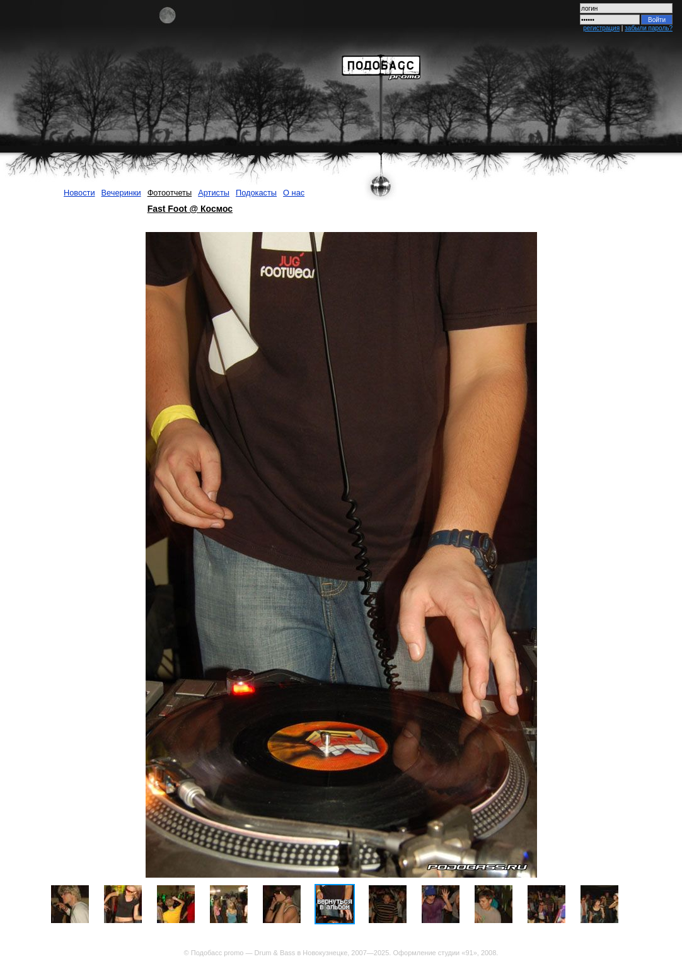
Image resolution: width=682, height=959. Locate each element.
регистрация (601, 28)
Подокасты (256, 192)
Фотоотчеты (169, 192)
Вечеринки (121, 192)
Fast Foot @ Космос (190, 209)
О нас (293, 192)
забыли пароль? (649, 28)
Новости (79, 192)
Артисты (213, 192)
